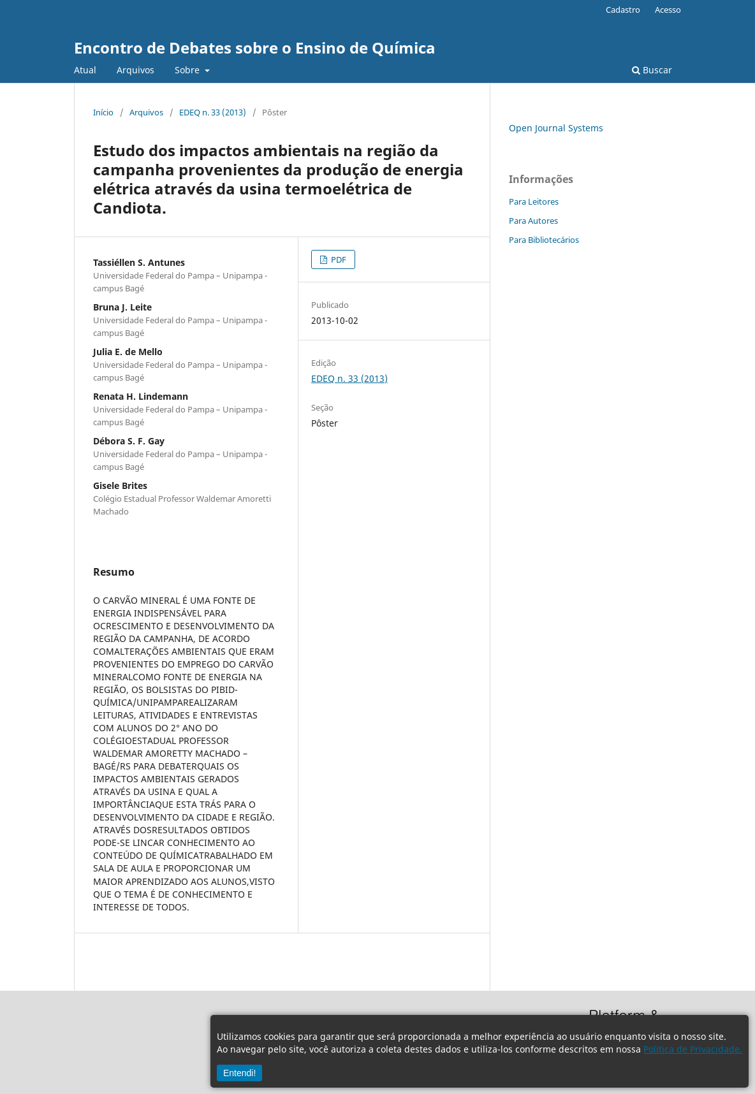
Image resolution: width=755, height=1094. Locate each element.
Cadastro (623, 9)
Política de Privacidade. (692, 1049)
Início (103, 112)
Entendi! (239, 1073)
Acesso (668, 9)
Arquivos (135, 70)
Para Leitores (534, 201)
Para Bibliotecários (544, 239)
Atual (85, 70)
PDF (337, 259)
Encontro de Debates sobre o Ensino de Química (255, 47)
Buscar (652, 70)
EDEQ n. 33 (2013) (212, 112)
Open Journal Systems (556, 128)
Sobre (188, 70)
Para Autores (533, 220)
